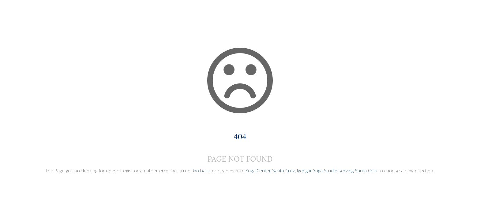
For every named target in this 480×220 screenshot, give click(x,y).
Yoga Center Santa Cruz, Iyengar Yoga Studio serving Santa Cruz (311, 170)
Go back (201, 170)
